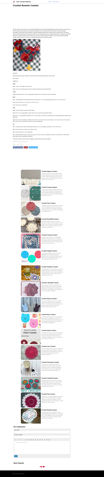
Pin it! (25, 147)
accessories (15, 141)
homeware (25, 141)
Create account (56, 1)
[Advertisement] (42, 16)
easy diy (20, 141)
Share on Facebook (18, 147)
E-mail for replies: (18, 434)
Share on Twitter (33, 147)
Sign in (49, 1)
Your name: (17, 430)
